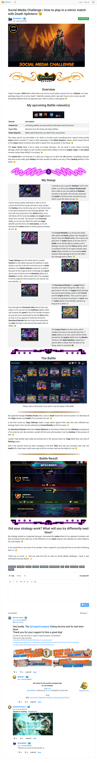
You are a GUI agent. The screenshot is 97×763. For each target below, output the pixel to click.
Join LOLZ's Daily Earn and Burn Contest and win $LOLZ (49, 698)
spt (62, 566)
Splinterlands (83, 18)
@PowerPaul (17, 622)
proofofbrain (54, 566)
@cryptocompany (18, 642)
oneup (82, 566)
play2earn (74, 566)
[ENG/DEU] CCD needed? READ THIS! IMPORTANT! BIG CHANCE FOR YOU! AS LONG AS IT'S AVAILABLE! (51, 642)
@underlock (32, 711)
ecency (28, 566)
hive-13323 (12, 566)
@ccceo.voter (18, 617)
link (12, 550)
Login (81, 2)
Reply (85, 605)
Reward (83, 613)
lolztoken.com (84, 691)
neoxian (35, 566)
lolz (67, 566)
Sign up (86, 2)
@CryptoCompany (39, 626)
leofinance (44, 566)
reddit (49, 688)
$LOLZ (48, 690)
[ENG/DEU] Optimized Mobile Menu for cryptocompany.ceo (36, 640)
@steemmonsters (20, 707)
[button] (92, 2)
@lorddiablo (18, 18)
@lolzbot (22, 677)
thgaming (21, 566)
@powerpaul (17, 640)
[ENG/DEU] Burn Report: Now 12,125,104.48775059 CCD (39, 645)
